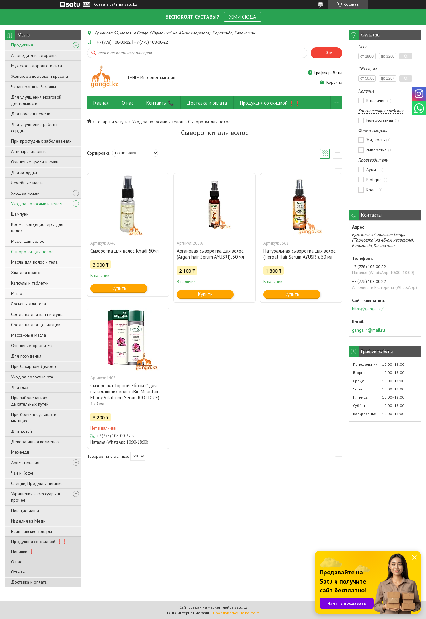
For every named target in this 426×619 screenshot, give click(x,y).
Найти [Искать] (326, 53)
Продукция (22, 45)
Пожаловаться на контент (236, 612)
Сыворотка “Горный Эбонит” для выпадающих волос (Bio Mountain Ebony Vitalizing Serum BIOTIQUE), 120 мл (125, 395)
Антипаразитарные (29, 151)
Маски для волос (27, 241)
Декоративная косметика (35, 441)
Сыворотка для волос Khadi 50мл (124, 251)
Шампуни (19, 214)
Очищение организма (32, 345)
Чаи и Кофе (22, 473)
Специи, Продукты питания (37, 483)
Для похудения (26, 356)
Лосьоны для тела (28, 304)
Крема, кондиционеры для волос (37, 228)
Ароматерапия (25, 462)
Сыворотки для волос (32, 251)
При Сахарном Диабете (34, 366)
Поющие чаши (25, 510)
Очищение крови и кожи (34, 162)
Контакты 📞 (160, 103)
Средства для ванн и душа (37, 314)
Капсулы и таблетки (30, 283)
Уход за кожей (25, 193)
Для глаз (19, 387)
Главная (101, 103)
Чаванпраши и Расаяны (33, 86)
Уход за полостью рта (32, 377)
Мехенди (20, 452)
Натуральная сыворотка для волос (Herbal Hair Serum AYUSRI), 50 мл (299, 254)
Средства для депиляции (35, 325)
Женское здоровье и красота (39, 76)
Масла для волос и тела (34, 262)
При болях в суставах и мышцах (33, 418)
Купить (119, 288)
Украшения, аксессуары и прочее (35, 497)
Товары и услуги (111, 122)
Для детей (21, 431)
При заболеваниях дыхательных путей (30, 401)
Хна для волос (25, 272)
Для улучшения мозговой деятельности (36, 100)
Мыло (16, 293)
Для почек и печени (30, 114)
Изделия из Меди (28, 521)
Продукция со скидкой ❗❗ (39, 541)
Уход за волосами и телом (37, 203)
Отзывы (18, 572)
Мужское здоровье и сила (36, 66)
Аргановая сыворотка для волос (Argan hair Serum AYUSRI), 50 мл (210, 254)
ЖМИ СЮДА (242, 17)
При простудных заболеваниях (41, 141)
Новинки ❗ (22, 552)
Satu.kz (240, 607)
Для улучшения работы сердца (34, 127)
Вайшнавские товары (31, 531)
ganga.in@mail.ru (368, 330)
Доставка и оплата (29, 582)
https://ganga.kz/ (367, 308)
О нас (16, 562)
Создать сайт (105, 4)
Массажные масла (28, 335)
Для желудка (24, 172)
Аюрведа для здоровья (34, 55)
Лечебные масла (27, 183)
